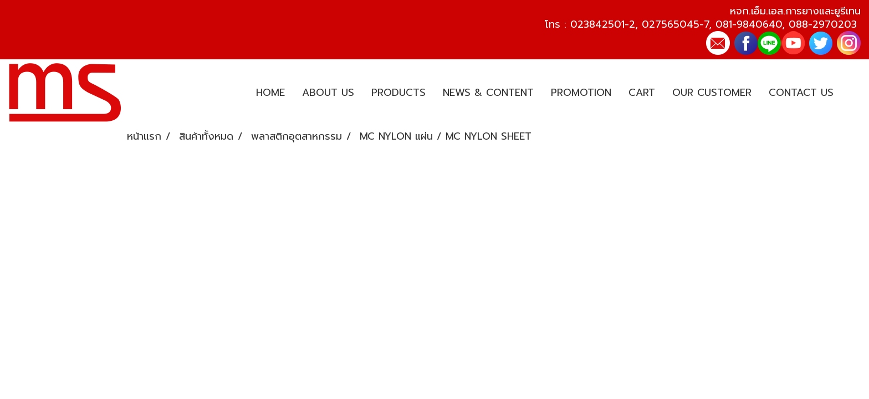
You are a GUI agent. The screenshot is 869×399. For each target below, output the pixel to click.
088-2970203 (823, 24)
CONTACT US (801, 92)
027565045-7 (675, 24)
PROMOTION (581, 92)
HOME (270, 92)
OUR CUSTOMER (712, 92)
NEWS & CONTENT (488, 92)
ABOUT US (328, 92)
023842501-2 (602, 24)
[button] (851, 93)
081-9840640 (748, 24)
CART (641, 92)
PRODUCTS (398, 92)
